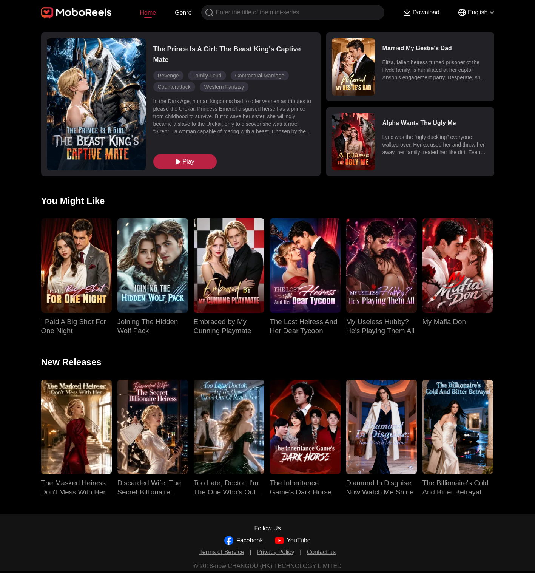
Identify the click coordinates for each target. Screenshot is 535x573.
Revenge (168, 76)
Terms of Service (221, 552)
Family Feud (207, 76)
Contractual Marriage (260, 76)
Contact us (321, 552)
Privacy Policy (275, 552)
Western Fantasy (224, 87)
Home (148, 12)
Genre (183, 12)
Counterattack (174, 87)
